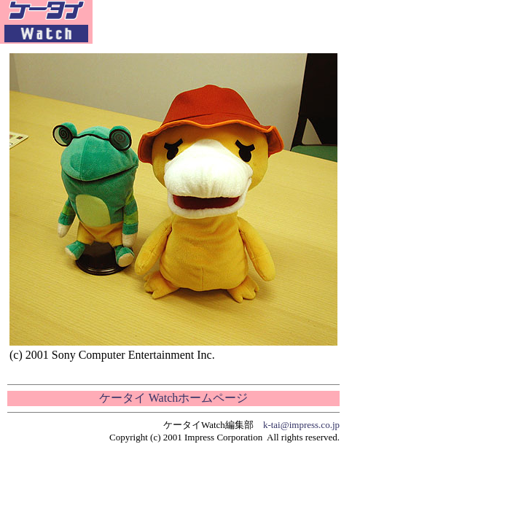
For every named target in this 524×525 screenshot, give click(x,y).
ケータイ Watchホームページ (173, 398)
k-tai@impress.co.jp (301, 424)
